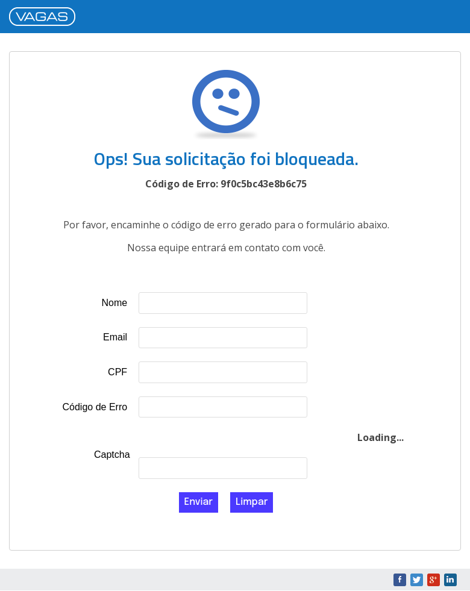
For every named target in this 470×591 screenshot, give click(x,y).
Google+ (433, 580)
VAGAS (45, 17)
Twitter (416, 580)
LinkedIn (450, 580)
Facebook (399, 580)
